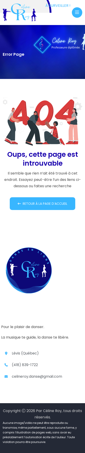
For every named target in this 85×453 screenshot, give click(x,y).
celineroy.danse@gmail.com (37, 376)
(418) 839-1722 (25, 364)
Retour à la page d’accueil (42, 203)
